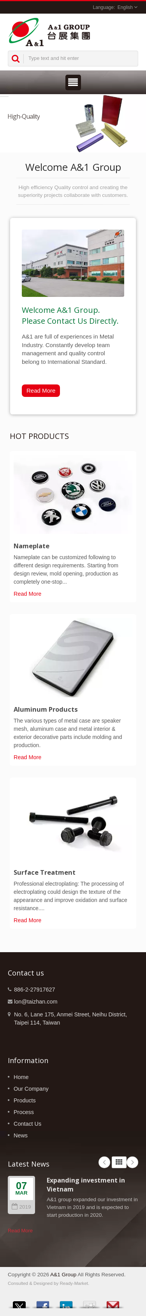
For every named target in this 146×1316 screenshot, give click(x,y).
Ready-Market (74, 1283)
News (21, 1135)
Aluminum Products (46, 709)
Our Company (31, 1089)
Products (25, 1100)
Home (21, 1077)
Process (24, 1112)
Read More (40, 390)
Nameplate (31, 546)
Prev (104, 1162)
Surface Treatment (45, 872)
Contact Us (27, 1124)
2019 (21, 1207)
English (125, 7)
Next (132, 1162)
